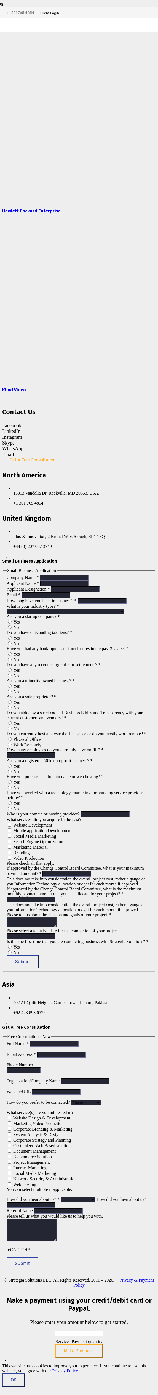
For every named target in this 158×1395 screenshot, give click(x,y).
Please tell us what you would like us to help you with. (55, 1217)
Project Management (29, 1164)
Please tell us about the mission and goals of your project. (59, 914)
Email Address (22, 1056)
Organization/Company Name (34, 1082)
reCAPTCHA (19, 1255)
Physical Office (24, 739)
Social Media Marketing (32, 836)
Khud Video (14, 390)
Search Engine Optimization (35, 841)
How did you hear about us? (34, 1201)
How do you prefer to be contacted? (39, 1104)
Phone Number (20, 1066)
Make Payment (79, 1356)
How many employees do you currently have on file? (55, 749)
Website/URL (19, 1093)
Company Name (23, 577)
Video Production (26, 858)
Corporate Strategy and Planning (39, 1141)
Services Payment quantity (79, 1347)
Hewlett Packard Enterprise (31, 211)
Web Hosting (22, 1186)
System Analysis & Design (34, 1136)
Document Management (32, 1152)
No (13, 627)
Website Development (30, 825)
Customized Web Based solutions (40, 1147)
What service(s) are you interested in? (40, 1114)
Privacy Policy (65, 1376)
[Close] (4, 557)
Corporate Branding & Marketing (40, 1130)
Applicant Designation (29, 589)
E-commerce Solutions (30, 1158)
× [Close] (5, 1366)
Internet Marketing (27, 1169)
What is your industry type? (33, 606)
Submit (22, 963)
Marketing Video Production (36, 1125)
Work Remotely (24, 744)
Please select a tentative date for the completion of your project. (63, 932)
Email (14, 595)
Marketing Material (28, 847)
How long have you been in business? (42, 600)
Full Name (18, 1045)
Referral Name (20, 1212)
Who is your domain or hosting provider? (44, 814)
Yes (14, 622)
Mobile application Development (40, 830)
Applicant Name (23, 583)
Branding (19, 852)
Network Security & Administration (42, 1180)
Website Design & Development (39, 1119)
